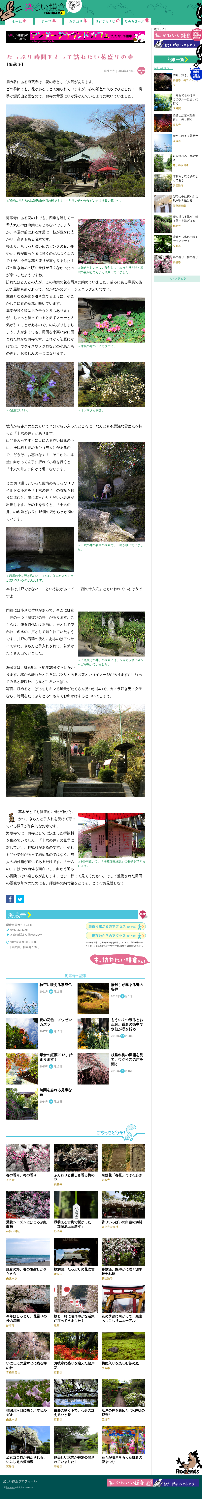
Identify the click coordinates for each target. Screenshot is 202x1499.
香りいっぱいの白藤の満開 (122, 1222)
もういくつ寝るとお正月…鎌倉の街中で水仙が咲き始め (127, 1024)
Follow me (196, 25)
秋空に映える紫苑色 (56, 985)
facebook (10, 899)
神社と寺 (109, 71)
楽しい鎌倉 (10, 1481)
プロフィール (28, 1481)
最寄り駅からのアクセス (113, 926)
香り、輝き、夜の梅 (185, 75)
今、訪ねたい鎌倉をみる (119, 960)
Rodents (187, 1462)
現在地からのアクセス (115, 935)
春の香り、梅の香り (21, 1175)
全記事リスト (163, 68)
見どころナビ (107, 21)
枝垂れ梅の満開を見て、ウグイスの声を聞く (127, 1059)
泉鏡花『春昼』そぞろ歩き (122, 1175)
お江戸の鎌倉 (177, 44)
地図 (143, 914)
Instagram (196, 64)
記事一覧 (176, 59)
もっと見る (176, 278)
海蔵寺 (17, 915)
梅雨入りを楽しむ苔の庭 (120, 1363)
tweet (20, 899)
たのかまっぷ (137, 21)
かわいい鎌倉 (177, 35)
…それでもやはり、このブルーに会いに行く (185, 99)
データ (141, 71)
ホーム (19, 21)
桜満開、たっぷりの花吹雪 (74, 1269)
